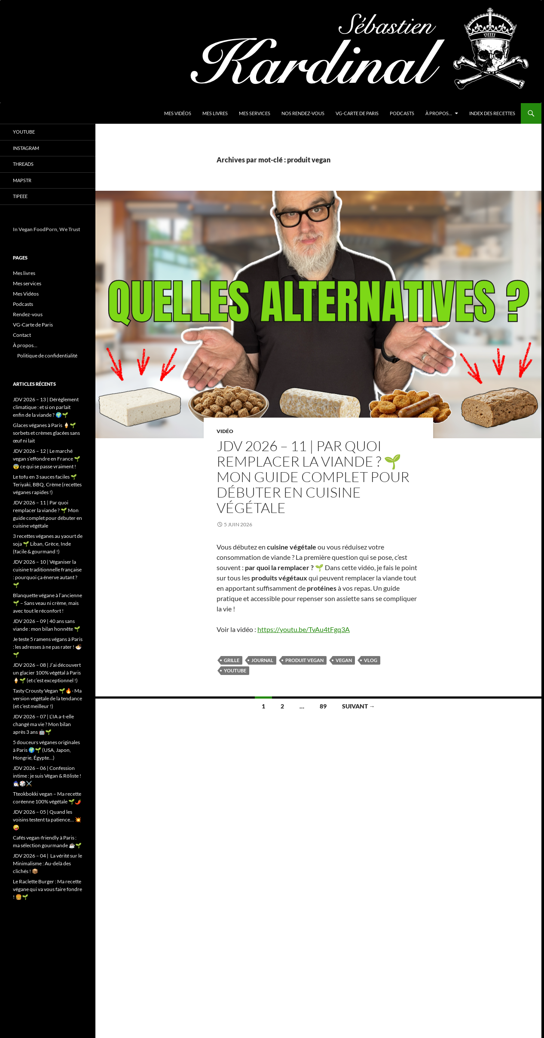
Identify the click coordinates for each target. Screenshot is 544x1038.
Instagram (26, 148)
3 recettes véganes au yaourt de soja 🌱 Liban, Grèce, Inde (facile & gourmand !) (48, 544)
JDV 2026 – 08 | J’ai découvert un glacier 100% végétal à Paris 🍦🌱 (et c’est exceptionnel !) (47, 673)
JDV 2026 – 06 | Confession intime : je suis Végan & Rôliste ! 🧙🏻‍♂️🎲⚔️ (47, 776)
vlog (370, 660)
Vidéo (225, 431)
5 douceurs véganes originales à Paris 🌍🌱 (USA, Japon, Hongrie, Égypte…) (46, 750)
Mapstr (22, 180)
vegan (344, 660)
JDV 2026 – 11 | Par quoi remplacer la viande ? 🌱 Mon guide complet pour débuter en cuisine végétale (313, 476)
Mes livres (215, 113)
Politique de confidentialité (47, 355)
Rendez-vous (28, 314)
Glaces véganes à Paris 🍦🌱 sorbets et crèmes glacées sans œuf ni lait (46, 433)
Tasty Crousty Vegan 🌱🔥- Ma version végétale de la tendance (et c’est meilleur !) (47, 698)
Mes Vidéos (177, 113)
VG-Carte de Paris (357, 113)
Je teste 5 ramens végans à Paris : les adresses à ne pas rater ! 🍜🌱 (48, 647)
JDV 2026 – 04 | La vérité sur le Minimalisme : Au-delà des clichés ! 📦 (47, 863)
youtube (235, 670)
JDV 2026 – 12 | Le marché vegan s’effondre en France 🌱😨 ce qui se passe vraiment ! (46, 459)
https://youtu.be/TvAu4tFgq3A (303, 629)
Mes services (254, 113)
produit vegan (304, 660)
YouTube (24, 131)
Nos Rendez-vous (302, 113)
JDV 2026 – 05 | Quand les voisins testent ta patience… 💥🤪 (47, 819)
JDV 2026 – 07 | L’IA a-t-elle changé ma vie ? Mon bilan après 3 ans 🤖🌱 (43, 724)
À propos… (438, 113)
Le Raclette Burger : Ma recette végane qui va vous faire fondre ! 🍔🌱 (47, 889)
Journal (262, 660)
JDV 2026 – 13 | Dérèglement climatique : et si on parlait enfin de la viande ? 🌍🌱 (46, 407)
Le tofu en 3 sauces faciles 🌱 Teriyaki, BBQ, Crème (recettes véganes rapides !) (47, 484)
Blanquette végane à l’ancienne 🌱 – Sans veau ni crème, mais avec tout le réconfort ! (47, 603)
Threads (23, 164)
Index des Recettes (492, 113)
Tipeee (20, 196)
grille (231, 660)
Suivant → (358, 706)
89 (323, 706)
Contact (22, 335)
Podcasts (402, 113)
